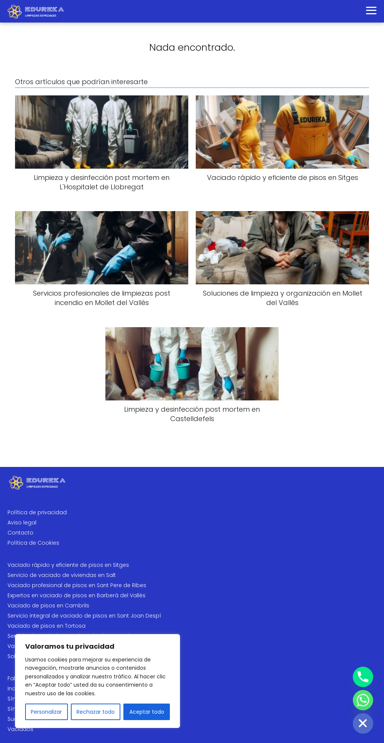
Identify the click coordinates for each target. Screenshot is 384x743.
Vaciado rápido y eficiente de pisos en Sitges (68, 565)
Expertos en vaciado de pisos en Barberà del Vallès (77, 595)
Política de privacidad (37, 512)
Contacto (20, 532)
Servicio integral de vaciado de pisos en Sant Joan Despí (84, 615)
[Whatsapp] (363, 700)
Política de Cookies (33, 543)
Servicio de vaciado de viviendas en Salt (62, 575)
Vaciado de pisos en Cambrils (48, 605)
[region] (97, 681)
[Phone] (363, 677)
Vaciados (20, 729)
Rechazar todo (95, 712)
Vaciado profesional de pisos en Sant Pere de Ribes (77, 585)
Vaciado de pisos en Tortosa (47, 626)
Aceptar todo (146, 712)
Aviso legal (22, 522)
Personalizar (46, 712)
